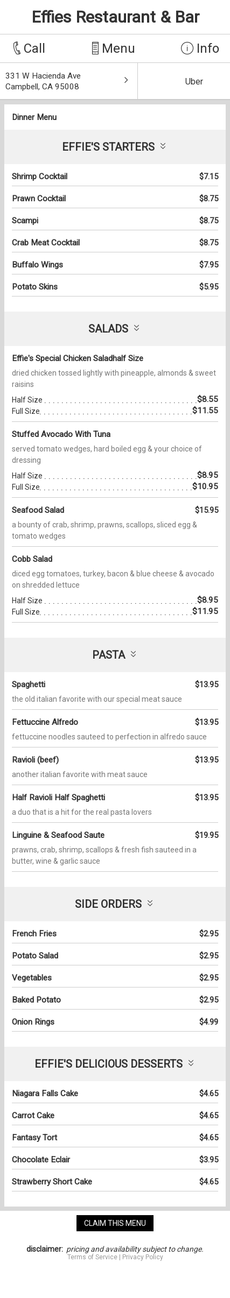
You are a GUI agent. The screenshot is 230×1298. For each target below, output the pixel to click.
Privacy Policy (142, 1257)
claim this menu (115, 1223)
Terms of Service (92, 1257)
